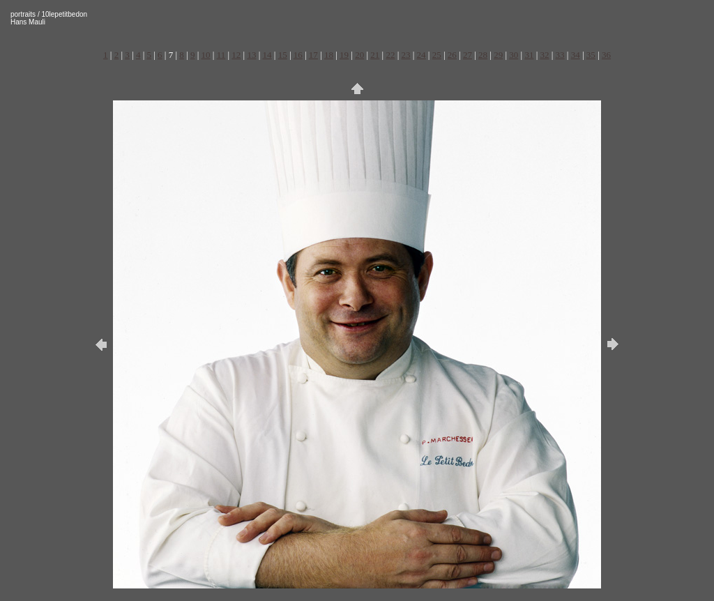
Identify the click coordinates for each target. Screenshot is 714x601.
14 (267, 55)
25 (436, 55)
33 (560, 55)
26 (452, 55)
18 (328, 55)
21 (374, 55)
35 (590, 55)
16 (298, 55)
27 (467, 55)
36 (606, 55)
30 (513, 55)
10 (206, 55)
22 (390, 55)
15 (282, 55)
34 (575, 55)
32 (544, 55)
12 (236, 55)
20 (359, 55)
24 (421, 55)
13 (251, 55)
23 (406, 55)
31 (528, 55)
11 (221, 55)
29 (498, 55)
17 (313, 55)
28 (482, 55)
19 (344, 55)
